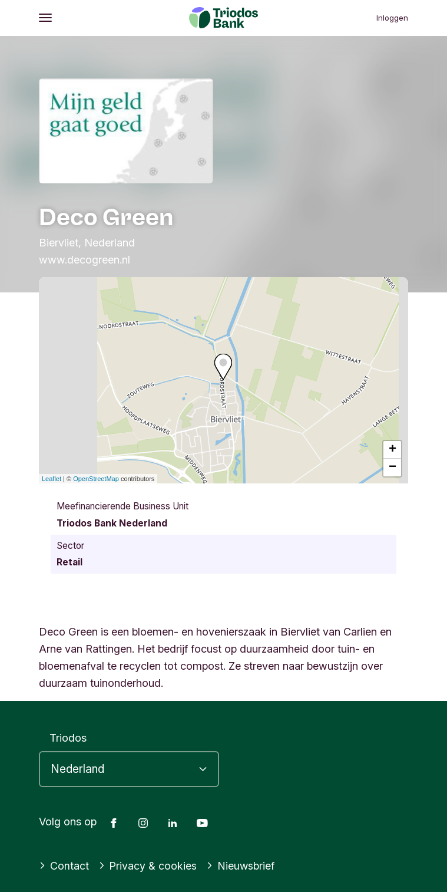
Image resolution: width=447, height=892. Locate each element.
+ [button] (392, 450)
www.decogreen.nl (84, 259)
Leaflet (51, 478)
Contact (64, 865)
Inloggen (392, 17)
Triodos (68, 737)
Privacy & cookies (147, 865)
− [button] (392, 467)
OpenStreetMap (96, 478)
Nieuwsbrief (240, 865)
